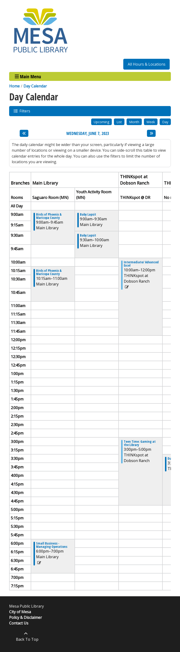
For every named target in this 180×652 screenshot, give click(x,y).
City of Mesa (20, 611)
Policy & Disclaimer (25, 617)
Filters (24, 111)
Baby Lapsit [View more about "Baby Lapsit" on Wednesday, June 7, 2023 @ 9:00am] (88, 214)
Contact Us (18, 623)
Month (134, 122)
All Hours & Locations (146, 64)
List (119, 122)
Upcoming (101, 122)
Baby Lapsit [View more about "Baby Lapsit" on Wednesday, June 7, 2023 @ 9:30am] (88, 235)
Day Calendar (35, 86)
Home (14, 86)
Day (165, 122)
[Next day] (151, 133)
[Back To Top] (26, 636)
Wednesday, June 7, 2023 (87, 133)
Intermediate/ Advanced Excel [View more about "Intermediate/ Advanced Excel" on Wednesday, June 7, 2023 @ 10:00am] (141, 264)
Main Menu (28, 76)
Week (150, 122)
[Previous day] (24, 133)
